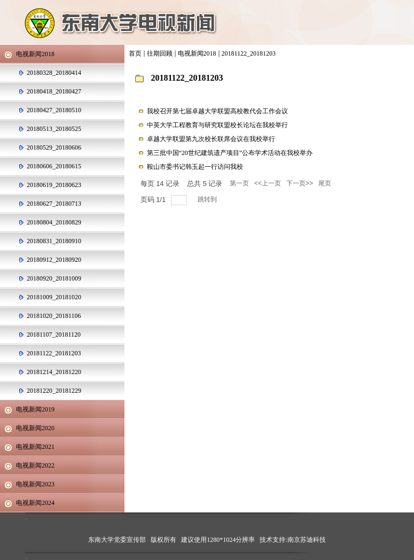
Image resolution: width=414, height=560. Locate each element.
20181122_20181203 (249, 53)
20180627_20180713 (54, 203)
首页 (135, 53)
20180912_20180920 (54, 259)
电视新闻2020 (35, 428)
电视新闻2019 (35, 409)
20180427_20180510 (54, 110)
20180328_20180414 (54, 72)
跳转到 (208, 199)
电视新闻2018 (197, 53)
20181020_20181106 (54, 316)
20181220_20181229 (54, 390)
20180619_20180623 (54, 185)
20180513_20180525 (54, 129)
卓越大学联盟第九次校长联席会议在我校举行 (211, 139)
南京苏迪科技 (306, 539)
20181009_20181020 (54, 297)
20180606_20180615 (54, 166)
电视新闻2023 (35, 484)
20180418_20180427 (54, 91)
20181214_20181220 (54, 372)
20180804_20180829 (54, 222)
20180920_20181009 (54, 278)
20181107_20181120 (54, 334)
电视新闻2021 (35, 446)
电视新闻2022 (35, 465)
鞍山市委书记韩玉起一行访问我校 (195, 166)
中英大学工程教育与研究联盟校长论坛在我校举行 (217, 125)
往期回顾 (160, 53)
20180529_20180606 (54, 147)
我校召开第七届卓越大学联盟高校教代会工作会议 (217, 111)
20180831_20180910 (54, 241)
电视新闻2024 (35, 503)
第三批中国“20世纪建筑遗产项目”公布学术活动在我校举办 (230, 153)
